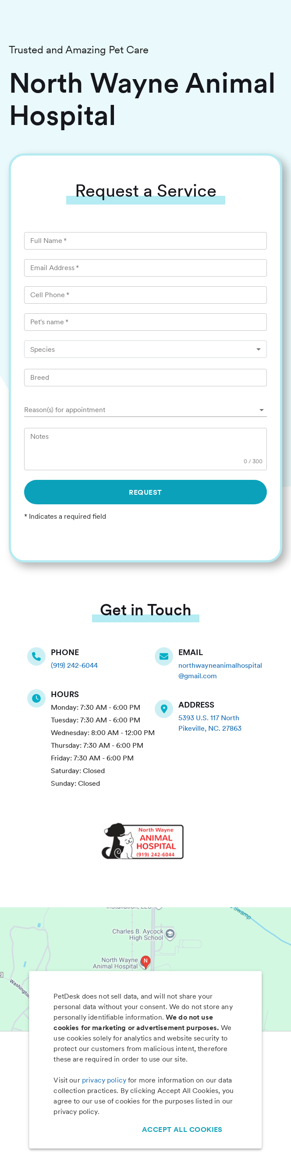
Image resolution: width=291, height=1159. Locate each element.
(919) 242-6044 (74, 665)
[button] (145, 410)
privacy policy (104, 1080)
